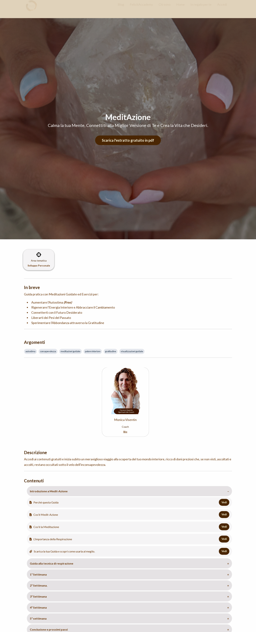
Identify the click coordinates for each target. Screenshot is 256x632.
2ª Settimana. (38, 585)
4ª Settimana (38, 607)
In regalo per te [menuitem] (201, 8)
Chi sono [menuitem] (164, 8)
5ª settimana (38, 618)
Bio (125, 431)
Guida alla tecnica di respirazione (51, 563)
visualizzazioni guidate (132, 351)
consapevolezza (48, 351)
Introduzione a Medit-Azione (49, 491)
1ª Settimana (38, 574)
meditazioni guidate (70, 351)
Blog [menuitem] (121, 8)
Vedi (224, 502)
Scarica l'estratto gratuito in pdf (128, 140)
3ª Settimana (38, 596)
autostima (30, 351)
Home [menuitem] (180, 8)
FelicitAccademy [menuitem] (141, 8)
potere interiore (92, 351)
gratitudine (110, 351)
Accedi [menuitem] (222, 8)
